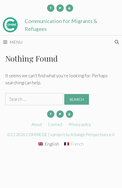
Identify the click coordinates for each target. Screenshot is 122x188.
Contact (55, 124)
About (36, 124)
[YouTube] (69, 8)
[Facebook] (50, 8)
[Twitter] (60, 8)
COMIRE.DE (37, 134)
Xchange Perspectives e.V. (92, 134)
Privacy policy (79, 124)
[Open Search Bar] (116, 42)
